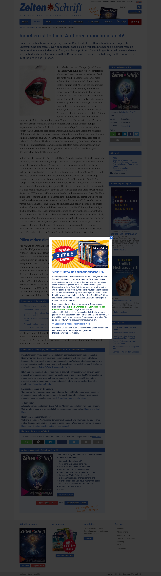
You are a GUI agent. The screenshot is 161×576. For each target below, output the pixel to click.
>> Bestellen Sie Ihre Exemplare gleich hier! (71, 324)
